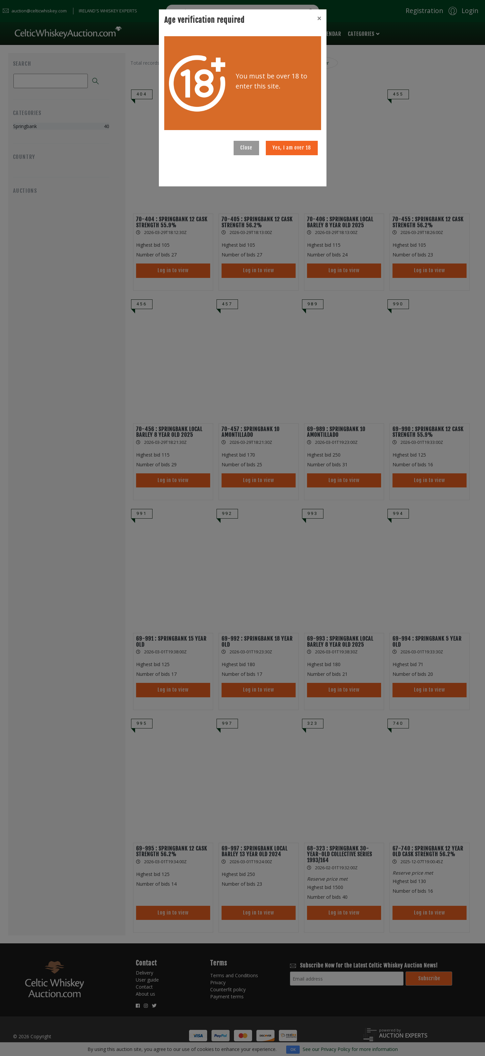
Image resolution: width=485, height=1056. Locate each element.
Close (246, 147)
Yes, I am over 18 (291, 147)
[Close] (319, 18)
